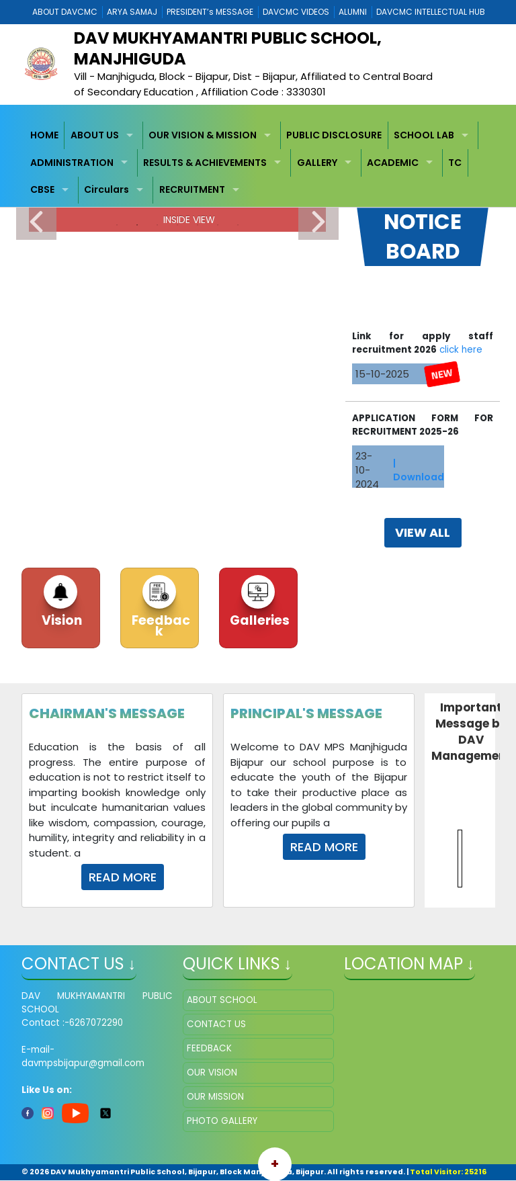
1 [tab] (117, 225)
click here (460, 357)
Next (318, 223)
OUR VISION (212, 1072)
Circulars (106, 189)
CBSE (42, 189)
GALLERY (317, 162)
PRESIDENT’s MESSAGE (210, 11)
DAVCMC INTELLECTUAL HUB (430, 11)
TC (455, 162)
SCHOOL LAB (424, 135)
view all (422, 532)
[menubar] (258, 163)
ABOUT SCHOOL (222, 1000)
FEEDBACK (209, 1048)
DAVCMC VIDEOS (296, 11)
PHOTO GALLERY (222, 1120)
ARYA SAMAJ (132, 11)
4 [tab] (177, 225)
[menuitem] (45, 135)
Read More (123, 877)
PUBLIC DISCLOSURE (334, 135)
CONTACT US (216, 1024)
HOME (44, 135)
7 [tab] (238, 225)
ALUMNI (353, 11)
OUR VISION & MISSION (202, 135)
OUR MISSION (215, 1096)
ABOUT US (95, 135)
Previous (36, 223)
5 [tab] (197, 225)
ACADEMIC (393, 162)
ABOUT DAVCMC (64, 11)
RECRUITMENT (192, 189)
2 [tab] (137, 225)
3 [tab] (157, 225)
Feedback (159, 626)
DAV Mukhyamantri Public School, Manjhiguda (228, 48)
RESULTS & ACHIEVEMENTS (205, 162)
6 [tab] (217, 225)
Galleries (258, 620)
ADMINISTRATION (72, 162)
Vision (60, 620)
